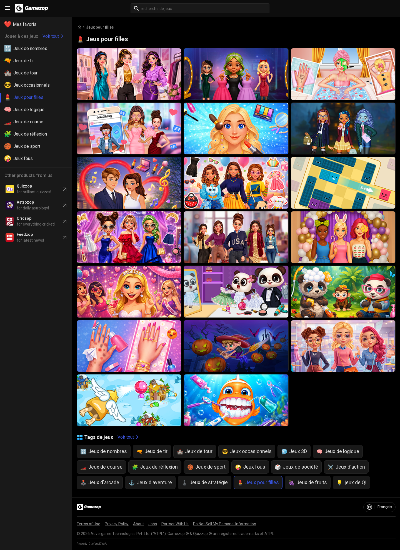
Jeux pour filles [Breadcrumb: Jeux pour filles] (100, 27)
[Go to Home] (79, 27)
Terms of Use (88, 524)
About (138, 524)
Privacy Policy (117, 524)
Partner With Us (175, 524)
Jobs (152, 524)
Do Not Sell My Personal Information (224, 524)
